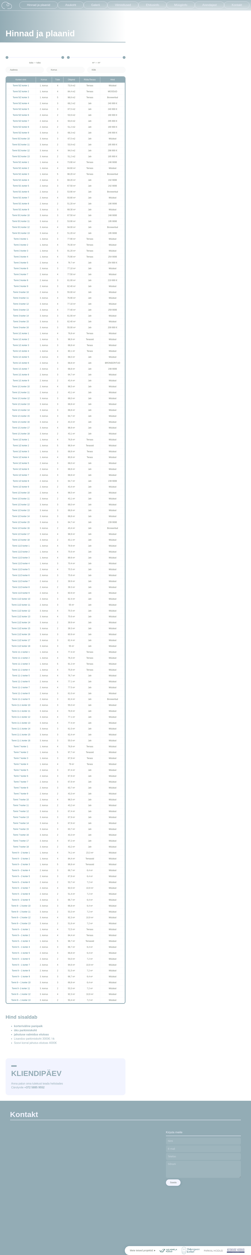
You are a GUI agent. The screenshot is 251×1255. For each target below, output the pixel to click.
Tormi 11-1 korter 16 (21, 740)
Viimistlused (123, 5)
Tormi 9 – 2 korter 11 (21, 912)
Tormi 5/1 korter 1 (21, 162)
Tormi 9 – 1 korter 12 (21, 994)
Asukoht (70, 5)
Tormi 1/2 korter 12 (21, 504)
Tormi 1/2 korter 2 (21, 445)
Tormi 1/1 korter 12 (21, 398)
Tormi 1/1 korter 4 (21, 351)
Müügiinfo (180, 5)
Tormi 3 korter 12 (21, 304)
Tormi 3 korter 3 (21, 251)
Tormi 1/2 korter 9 (21, 487)
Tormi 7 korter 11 (21, 805)
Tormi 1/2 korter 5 (21, 463)
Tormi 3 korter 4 (21, 257)
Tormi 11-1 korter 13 (21, 723)
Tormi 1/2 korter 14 (21, 516)
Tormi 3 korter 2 (21, 245)
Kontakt (237, 5)
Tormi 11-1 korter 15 (21, 734)
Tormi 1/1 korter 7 (21, 369)
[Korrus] (66, 70)
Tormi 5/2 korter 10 (21, 138)
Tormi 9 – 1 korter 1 (21, 929)
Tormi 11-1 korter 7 (21, 687)
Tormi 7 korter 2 (21, 752)
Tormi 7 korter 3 (21, 758)
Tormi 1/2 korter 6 (21, 469)
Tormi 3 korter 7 (21, 274)
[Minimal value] (35, 57)
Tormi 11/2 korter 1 (21, 546)
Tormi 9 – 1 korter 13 (21, 1000)
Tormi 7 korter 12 (21, 811)
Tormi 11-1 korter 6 (21, 681)
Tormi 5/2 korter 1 (21, 85)
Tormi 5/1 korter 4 (21, 180)
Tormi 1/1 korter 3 (21, 345)
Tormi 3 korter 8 (21, 280)
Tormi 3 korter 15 (21, 321)
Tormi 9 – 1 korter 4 (21, 947)
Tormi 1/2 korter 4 (21, 457)
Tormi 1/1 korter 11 (21, 392)
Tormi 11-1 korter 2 (21, 658)
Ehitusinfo (152, 5)
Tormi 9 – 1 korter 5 (21, 953)
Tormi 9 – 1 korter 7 (21, 965)
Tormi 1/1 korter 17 (21, 428)
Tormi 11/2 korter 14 (21, 622)
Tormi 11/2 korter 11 (21, 605)
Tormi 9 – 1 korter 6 (21, 959)
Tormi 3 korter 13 (21, 310)
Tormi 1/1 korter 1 (21, 333)
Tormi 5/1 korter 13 (21, 233)
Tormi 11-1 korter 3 (21, 664)
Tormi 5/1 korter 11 (21, 221)
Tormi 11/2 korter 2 (21, 552)
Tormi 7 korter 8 (21, 788)
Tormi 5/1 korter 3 (21, 174)
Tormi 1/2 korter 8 (21, 481)
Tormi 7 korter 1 (21, 746)
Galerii (95, 5)
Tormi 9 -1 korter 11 (21, 988)
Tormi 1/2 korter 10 (21, 493)
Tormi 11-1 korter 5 (21, 675)
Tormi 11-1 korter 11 (21, 711)
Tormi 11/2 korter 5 (21, 569)
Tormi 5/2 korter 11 (21, 144)
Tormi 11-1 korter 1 (21, 652)
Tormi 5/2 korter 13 (21, 156)
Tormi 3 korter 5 (21, 262)
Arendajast (209, 5)
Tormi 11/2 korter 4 (21, 563)
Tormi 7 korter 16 (21, 835)
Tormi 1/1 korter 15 (21, 416)
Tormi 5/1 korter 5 (21, 186)
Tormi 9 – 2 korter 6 (21, 882)
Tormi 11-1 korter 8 (21, 693)
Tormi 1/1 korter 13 (21, 404)
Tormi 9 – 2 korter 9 (21, 900)
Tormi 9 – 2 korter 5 (21, 876)
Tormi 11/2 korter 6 (21, 575)
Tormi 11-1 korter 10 (21, 705)
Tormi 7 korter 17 (21, 841)
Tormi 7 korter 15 (21, 829)
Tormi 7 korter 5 (21, 770)
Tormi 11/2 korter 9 (21, 593)
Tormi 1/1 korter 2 (21, 339)
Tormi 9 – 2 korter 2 (21, 858)
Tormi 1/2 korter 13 (21, 510)
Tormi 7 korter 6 (21, 776)
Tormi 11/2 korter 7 (21, 581)
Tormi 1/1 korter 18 (21, 433)
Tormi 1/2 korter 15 (21, 522)
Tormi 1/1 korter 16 (21, 422)
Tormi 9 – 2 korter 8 (21, 894)
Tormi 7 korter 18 (21, 847)
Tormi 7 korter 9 (21, 793)
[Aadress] (25, 70)
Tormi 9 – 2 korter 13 (21, 923)
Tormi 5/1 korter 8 (21, 203)
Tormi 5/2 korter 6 (21, 115)
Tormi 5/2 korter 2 (21, 91)
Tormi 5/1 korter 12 (21, 227)
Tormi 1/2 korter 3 (21, 451)
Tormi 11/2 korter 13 (21, 616)
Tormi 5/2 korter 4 (21, 103)
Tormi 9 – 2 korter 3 (21, 864)
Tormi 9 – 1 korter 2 (21, 935)
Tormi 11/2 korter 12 (21, 611)
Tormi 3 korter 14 (21, 316)
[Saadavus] (106, 70)
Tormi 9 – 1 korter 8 (21, 970)
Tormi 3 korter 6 (21, 268)
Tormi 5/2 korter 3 (21, 97)
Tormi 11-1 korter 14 (21, 728)
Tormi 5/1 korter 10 (21, 215)
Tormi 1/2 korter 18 (21, 540)
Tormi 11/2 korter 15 (21, 628)
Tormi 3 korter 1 (21, 239)
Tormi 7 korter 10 (21, 799)
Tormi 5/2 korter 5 (21, 109)
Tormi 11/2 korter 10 (21, 599)
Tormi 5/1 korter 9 (21, 209)
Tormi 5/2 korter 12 (21, 150)
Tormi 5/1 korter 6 (21, 192)
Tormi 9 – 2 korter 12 (21, 917)
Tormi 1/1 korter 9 (21, 380)
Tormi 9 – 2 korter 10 (21, 906)
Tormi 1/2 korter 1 (21, 439)
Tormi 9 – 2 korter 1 (21, 853)
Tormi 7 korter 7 (21, 782)
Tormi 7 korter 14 (21, 823)
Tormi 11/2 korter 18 (21, 646)
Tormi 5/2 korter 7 (21, 121)
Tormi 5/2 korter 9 (21, 133)
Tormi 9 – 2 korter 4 (21, 870)
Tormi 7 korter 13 (21, 817)
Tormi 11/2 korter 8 (21, 587)
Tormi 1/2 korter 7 (21, 475)
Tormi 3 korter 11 (21, 298)
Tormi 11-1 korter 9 (21, 699)
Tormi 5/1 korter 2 (21, 168)
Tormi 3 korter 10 (21, 292)
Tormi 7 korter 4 (21, 764)
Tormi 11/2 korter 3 (21, 557)
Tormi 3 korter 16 (21, 327)
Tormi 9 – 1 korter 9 (21, 976)
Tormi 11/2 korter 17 (21, 640)
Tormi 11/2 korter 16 (21, 634)
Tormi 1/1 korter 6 (21, 363)
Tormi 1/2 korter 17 (21, 534)
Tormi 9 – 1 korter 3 (21, 941)
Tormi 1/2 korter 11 (21, 498)
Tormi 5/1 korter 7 (21, 198)
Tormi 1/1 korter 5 (21, 357)
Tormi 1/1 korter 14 (21, 410)
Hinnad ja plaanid (38, 5)
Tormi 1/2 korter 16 (21, 528)
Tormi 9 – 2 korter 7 (21, 888)
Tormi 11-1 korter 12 (21, 717)
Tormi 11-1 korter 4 (21, 670)
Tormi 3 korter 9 (21, 286)
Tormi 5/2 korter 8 (21, 127)
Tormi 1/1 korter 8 (21, 374)
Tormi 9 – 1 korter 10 (21, 982)
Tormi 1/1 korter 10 (21, 386)
